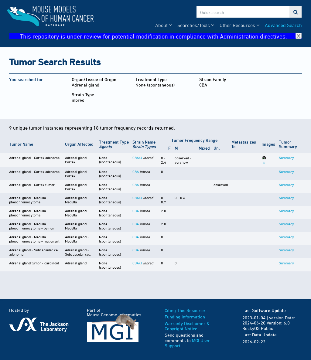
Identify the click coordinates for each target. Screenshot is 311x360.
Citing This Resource (185, 310)
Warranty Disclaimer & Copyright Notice (187, 326)
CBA (135, 171)
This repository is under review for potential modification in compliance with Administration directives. (161, 36)
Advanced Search (283, 25)
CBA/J (137, 157)
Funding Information (185, 316)
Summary (286, 157)
